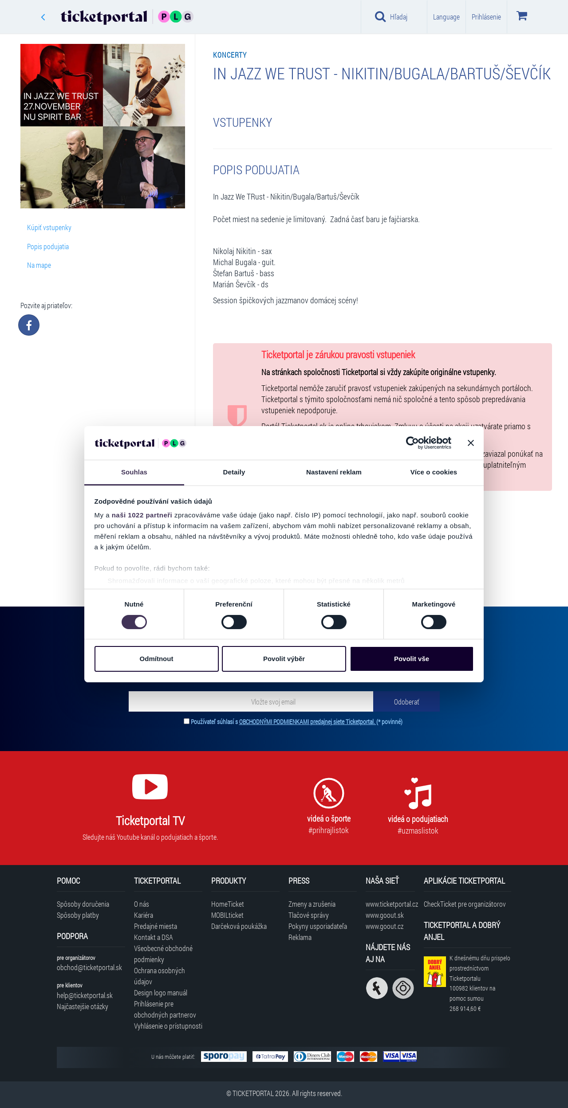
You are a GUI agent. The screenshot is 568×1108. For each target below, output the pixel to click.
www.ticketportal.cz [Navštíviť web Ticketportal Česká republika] (390, 903)
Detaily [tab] (234, 472)
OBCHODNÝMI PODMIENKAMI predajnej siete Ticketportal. (307, 721)
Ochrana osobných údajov (159, 976)
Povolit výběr (284, 658)
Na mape (39, 265)
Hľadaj (391, 16)
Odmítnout (157, 658)
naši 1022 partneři (142, 515)
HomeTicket (227, 903)
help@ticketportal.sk (85, 995)
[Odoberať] (406, 701)
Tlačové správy (308, 915)
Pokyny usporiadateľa (317, 926)
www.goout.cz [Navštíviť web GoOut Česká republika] (384, 926)
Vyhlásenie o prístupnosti (168, 1025)
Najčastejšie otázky (82, 1006)
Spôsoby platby (78, 915)
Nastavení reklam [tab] (334, 472)
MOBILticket (227, 915)
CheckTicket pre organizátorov (465, 903)
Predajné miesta (155, 926)
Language (446, 16)
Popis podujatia (48, 246)
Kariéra (143, 915)
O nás (141, 903)
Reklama (300, 937)
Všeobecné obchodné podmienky (163, 954)
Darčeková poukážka (239, 926)
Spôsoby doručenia (83, 903)
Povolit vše (411, 658)
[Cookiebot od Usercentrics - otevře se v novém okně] (412, 443)
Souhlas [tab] (134, 472)
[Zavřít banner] (471, 443)
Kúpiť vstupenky (49, 227)
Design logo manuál (160, 992)
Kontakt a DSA (153, 937)
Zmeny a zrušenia (311, 903)
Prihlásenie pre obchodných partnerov (165, 1009)
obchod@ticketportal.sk (89, 967)
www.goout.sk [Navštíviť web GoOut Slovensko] (385, 915)
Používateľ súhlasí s (296, 721)
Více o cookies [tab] (434, 472)
